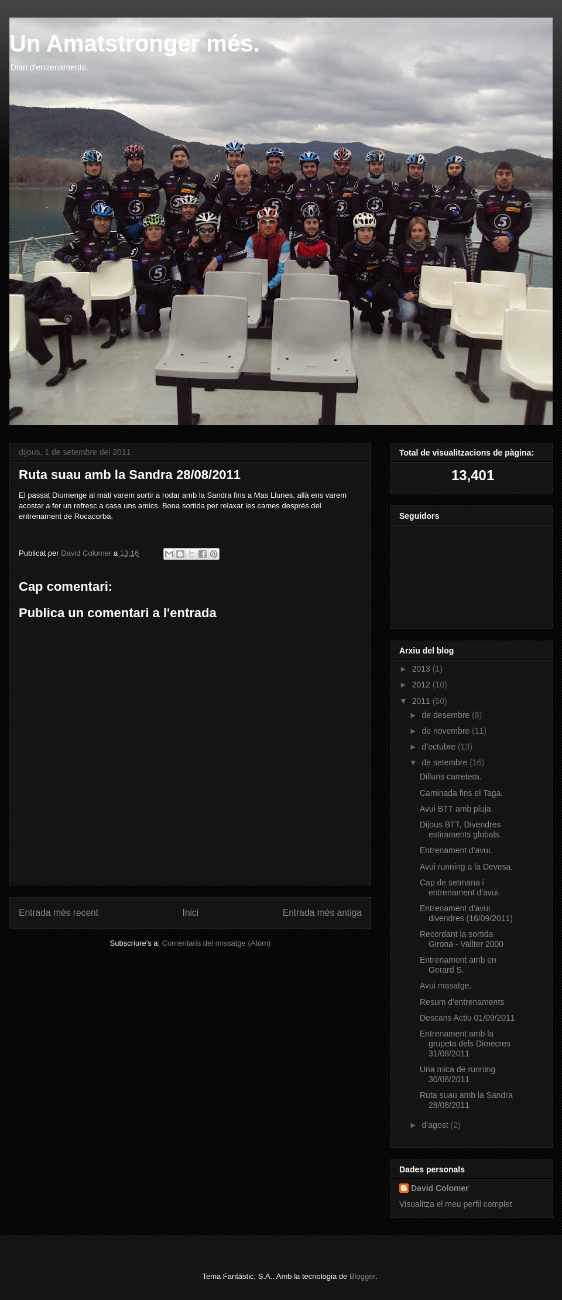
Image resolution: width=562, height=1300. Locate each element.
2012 (422, 684)
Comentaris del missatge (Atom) (216, 943)
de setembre (446, 762)
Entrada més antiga (322, 913)
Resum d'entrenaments (462, 1002)
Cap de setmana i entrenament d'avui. (460, 887)
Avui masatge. (445, 985)
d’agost (436, 1125)
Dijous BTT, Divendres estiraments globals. (461, 829)
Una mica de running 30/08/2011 (457, 1074)
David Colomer (440, 1188)
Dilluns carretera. (451, 776)
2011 (422, 701)
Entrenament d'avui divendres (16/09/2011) (466, 913)
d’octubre (439, 746)
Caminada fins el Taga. (461, 793)
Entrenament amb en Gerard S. (458, 964)
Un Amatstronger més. (134, 43)
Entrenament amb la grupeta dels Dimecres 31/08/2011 (465, 1043)
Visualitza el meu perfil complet (455, 1204)
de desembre (447, 715)
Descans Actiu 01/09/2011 (467, 1017)
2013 (422, 668)
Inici (191, 913)
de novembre (447, 730)
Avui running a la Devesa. (466, 866)
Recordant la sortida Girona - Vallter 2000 (461, 939)
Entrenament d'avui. (456, 850)
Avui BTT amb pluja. (457, 808)
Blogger (362, 1276)
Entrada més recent (58, 913)
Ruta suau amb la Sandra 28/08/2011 (466, 1100)
